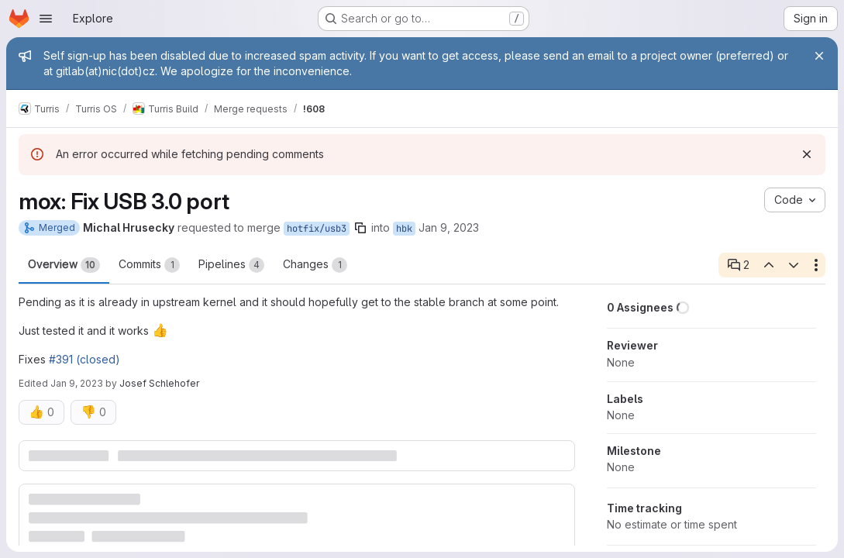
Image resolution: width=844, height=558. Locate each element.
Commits (149, 265)
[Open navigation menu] (45, 18)
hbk (404, 228)
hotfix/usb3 (316, 228)
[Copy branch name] (360, 228)
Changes (315, 265)
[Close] (819, 55)
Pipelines (231, 265)
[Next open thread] (793, 265)
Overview (64, 265)
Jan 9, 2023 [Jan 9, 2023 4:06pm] (449, 227)
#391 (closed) (84, 359)
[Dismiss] (806, 154)
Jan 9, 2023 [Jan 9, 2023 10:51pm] (76, 383)
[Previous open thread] (768, 265)
